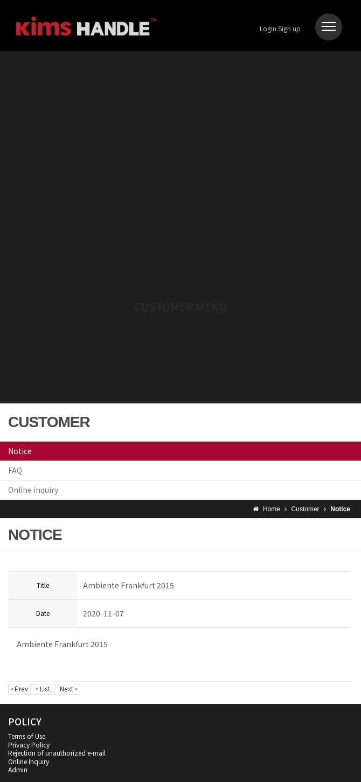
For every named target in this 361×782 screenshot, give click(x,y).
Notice (20, 450)
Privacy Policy (29, 744)
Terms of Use (26, 735)
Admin (17, 769)
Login (268, 28)
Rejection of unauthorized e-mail (57, 752)
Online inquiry (33, 489)
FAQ (15, 470)
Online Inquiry (28, 761)
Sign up (289, 28)
